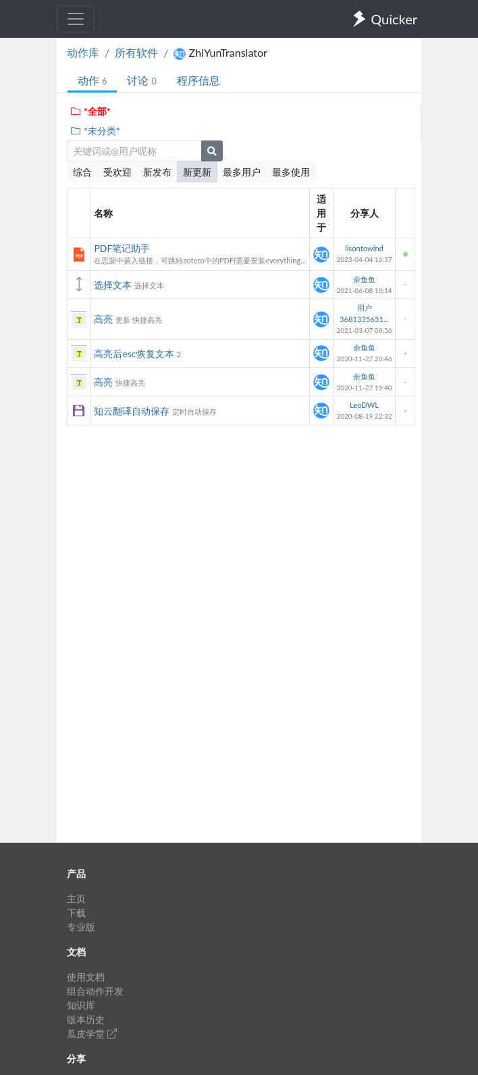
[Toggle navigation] (76, 18)
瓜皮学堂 (92, 1033)
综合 (82, 172)
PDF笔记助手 (122, 248)
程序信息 (198, 80)
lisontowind (364, 248)
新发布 (157, 172)
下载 (76, 912)
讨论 (141, 80)
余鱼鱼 (364, 279)
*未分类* (95, 130)
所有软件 (136, 52)
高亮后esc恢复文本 (134, 353)
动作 (92, 80)
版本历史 (86, 1019)
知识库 (81, 1005)
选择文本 (113, 284)
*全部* (90, 111)
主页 (76, 898)
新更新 (197, 172)
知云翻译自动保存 (131, 411)
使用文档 (86, 976)
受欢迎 (117, 172)
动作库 (83, 52)
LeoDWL (364, 404)
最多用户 (242, 172)
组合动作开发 (95, 991)
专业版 (81, 927)
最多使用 (291, 172)
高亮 (103, 319)
